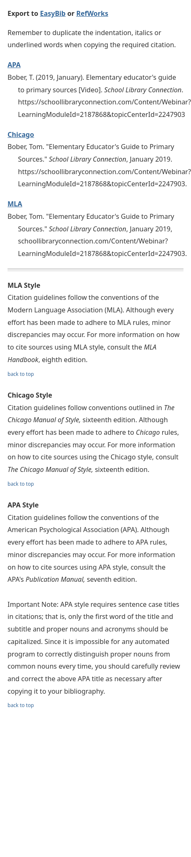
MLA (15, 203)
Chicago (21, 134)
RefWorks (92, 13)
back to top (21, 374)
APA (14, 64)
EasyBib (53, 13)
